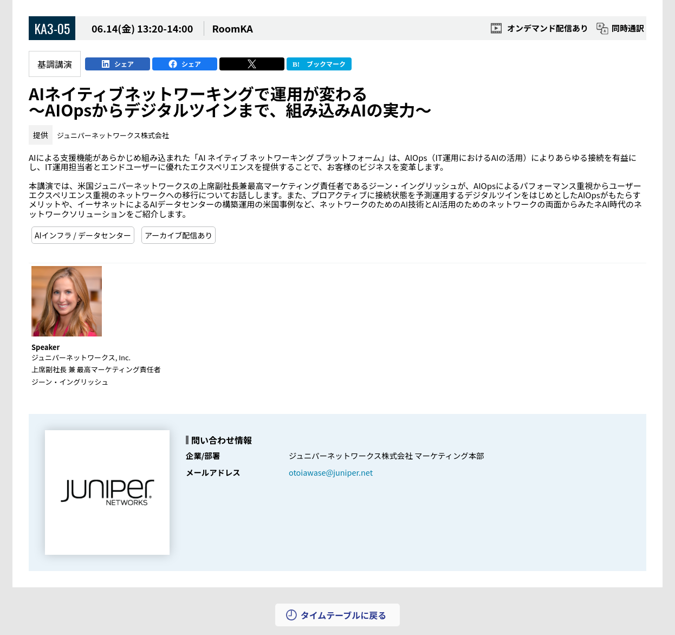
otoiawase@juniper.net (331, 472)
